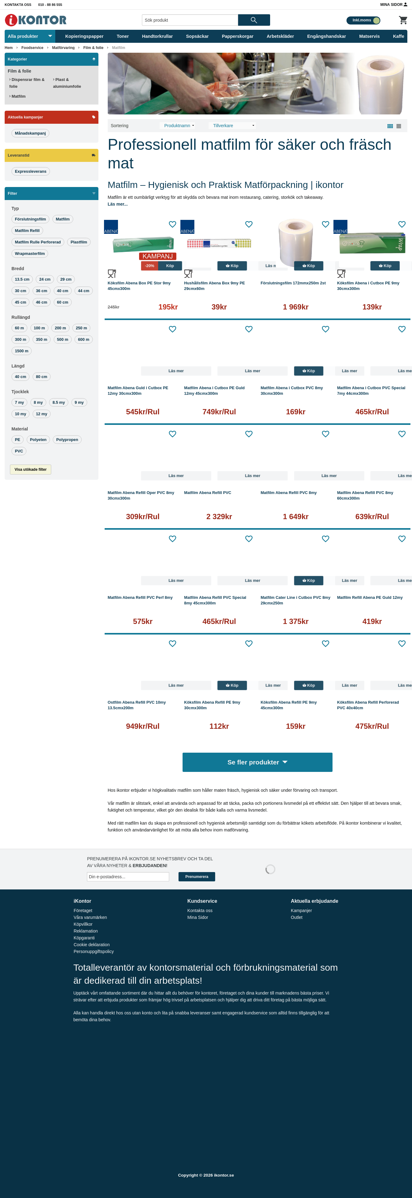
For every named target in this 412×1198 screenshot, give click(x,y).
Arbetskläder (280, 36)
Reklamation (86, 931)
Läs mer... (118, 204)
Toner (123, 36)
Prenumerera (196, 877)
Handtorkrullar (157, 36)
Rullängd (20, 317)
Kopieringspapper (84, 36)
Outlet (296, 917)
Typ (15, 208)
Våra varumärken (90, 917)
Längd (18, 365)
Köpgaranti (84, 937)
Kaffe (398, 36)
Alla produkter (30, 36)
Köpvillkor (83, 924)
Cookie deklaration (92, 944)
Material (19, 428)
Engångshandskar (326, 36)
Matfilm (118, 48)
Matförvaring (63, 48)
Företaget (83, 910)
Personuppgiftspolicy (94, 951)
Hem (9, 48)
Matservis (369, 36)
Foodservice (32, 48)
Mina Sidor (393, 4)
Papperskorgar (238, 36)
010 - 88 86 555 (50, 5)
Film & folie (93, 48)
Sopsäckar (197, 36)
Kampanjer (301, 910)
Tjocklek (20, 391)
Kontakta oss (18, 5)
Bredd (17, 268)
